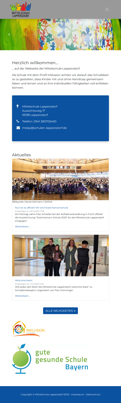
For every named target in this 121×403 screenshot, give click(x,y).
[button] (9, 34)
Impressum (77, 394)
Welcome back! (23, 280)
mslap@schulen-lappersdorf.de (44, 128)
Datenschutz (93, 394)
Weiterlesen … (23, 226)
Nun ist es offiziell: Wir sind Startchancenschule (41, 207)
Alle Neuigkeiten (60, 310)
